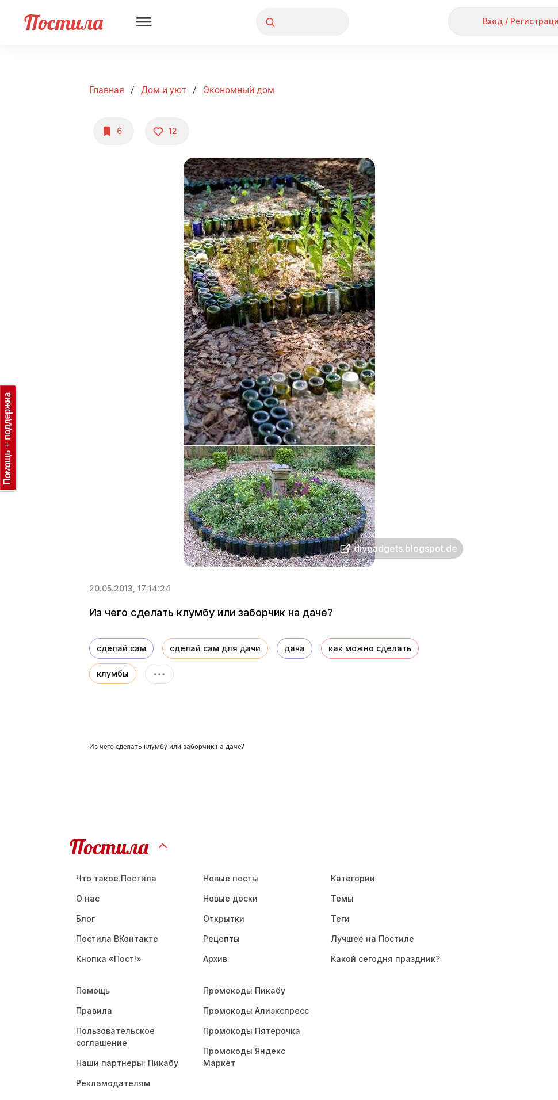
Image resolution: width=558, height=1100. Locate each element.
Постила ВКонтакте (117, 939)
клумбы (113, 673)
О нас (88, 898)
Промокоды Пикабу (244, 990)
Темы (342, 898)
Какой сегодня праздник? (385, 959)
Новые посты (230, 878)
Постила (63, 22)
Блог (85, 918)
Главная (106, 90)
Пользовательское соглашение (115, 1037)
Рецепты (221, 939)
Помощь (93, 990)
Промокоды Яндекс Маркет (244, 1057)
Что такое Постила (116, 878)
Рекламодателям (113, 1083)
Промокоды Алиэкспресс (256, 1010)
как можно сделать (369, 648)
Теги (340, 918)
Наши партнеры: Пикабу (127, 1063)
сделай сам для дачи (215, 648)
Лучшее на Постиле (372, 939)
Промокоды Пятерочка (251, 1031)
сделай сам (121, 648)
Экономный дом (238, 90)
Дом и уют (163, 90)
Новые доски (230, 898)
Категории (353, 878)
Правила (94, 1010)
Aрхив (215, 959)
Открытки (223, 918)
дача (294, 648)
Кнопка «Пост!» (109, 959)
